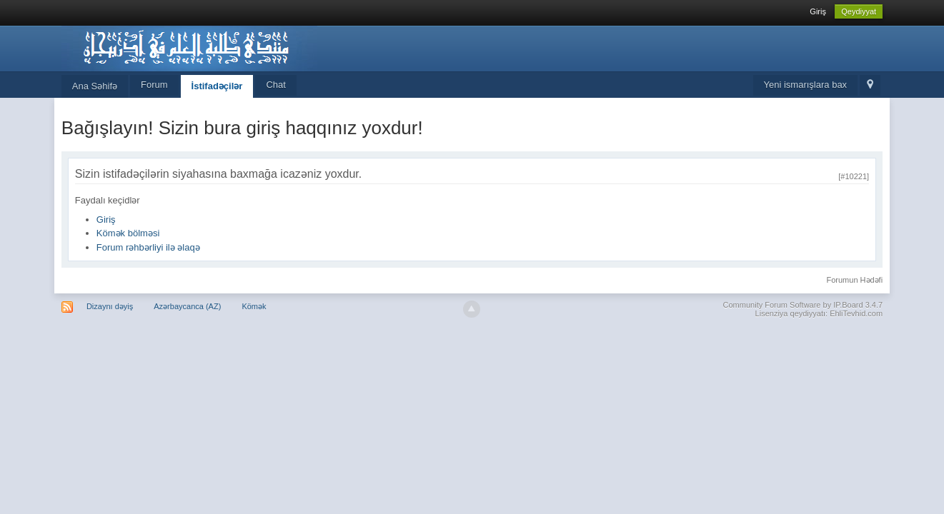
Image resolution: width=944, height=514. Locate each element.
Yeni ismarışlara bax (806, 84)
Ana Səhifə (94, 86)
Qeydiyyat (858, 11)
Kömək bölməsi (127, 233)
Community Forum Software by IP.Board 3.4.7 (803, 305)
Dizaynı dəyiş (109, 306)
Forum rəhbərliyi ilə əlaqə (148, 247)
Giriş (818, 11)
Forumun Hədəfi (854, 280)
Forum (154, 84)
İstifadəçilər (217, 86)
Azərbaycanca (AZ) (187, 306)
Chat (275, 84)
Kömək (254, 306)
